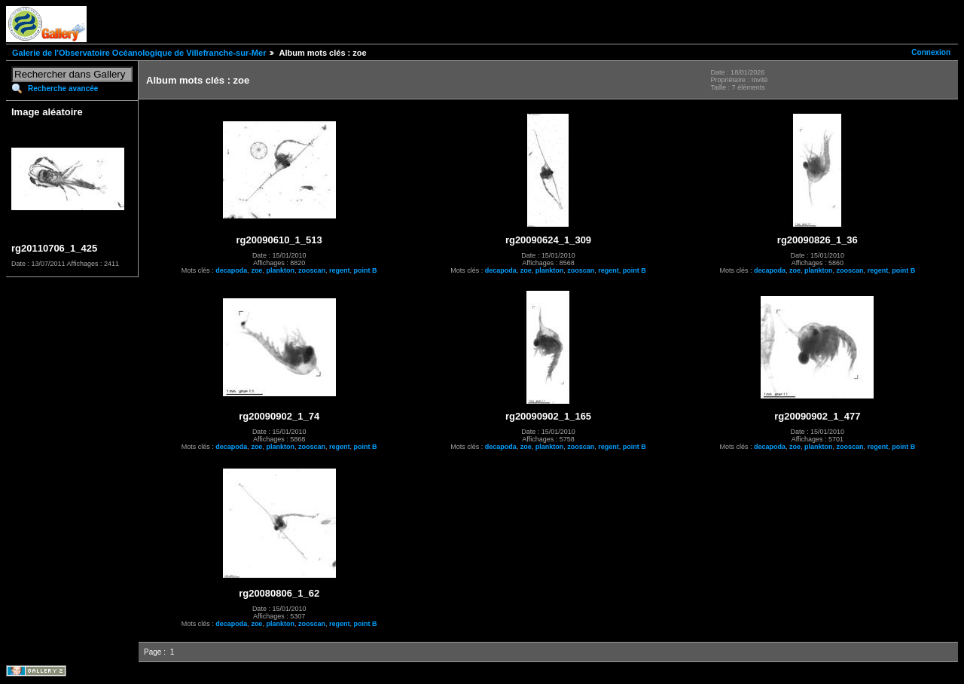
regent (339, 270)
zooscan (311, 270)
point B (365, 270)
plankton (280, 270)
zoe (256, 270)
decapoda (231, 270)
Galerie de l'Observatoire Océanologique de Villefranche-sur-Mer (139, 52)
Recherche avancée (63, 88)
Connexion (930, 52)
